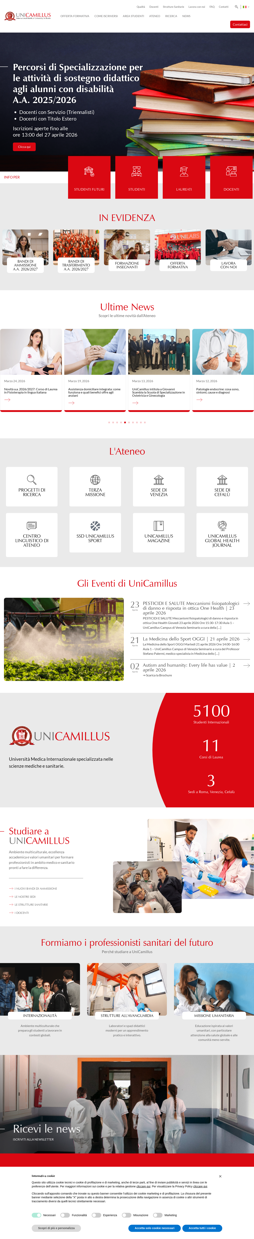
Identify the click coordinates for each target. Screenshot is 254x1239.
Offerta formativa (178, 265)
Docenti (153, 7)
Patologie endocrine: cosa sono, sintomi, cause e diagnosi (217, 390)
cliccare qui (143, 1186)
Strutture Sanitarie (173, 7)
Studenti (136, 189)
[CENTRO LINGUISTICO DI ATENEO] (32, 526)
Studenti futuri (89, 189)
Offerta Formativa (75, 16)
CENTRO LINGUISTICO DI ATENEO (31, 540)
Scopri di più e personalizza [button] (56, 1228)
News (186, 16)
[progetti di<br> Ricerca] (32, 480)
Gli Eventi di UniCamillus (127, 583)
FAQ (212, 7)
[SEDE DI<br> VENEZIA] (159, 480)
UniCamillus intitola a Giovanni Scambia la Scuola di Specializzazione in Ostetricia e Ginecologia (158, 392)
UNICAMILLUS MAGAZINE (158, 538)
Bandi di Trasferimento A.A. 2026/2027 (76, 265)
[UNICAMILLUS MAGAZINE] (159, 526)
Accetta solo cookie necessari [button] (154, 1228)
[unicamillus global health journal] (222, 526)
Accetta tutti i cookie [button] (202, 1228)
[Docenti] (231, 166)
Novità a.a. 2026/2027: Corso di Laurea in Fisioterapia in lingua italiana (30, 390)
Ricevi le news (46, 1129)
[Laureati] (184, 166)
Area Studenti (133, 16)
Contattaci (240, 24)
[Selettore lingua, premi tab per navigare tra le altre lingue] (246, 7)
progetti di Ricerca (31, 492)
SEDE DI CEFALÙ (222, 492)
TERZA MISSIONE (95, 492)
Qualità (141, 7)
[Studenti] (136, 166)
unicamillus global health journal (222, 540)
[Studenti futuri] (89, 166)
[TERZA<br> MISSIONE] (95, 480)
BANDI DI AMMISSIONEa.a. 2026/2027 (25, 265)
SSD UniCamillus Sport (95, 538)
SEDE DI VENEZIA (158, 492)
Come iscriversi (106, 16)
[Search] (236, 7)
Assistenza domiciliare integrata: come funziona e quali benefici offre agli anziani (94, 392)
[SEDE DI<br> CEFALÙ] (222, 480)
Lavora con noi (197, 7)
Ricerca (171, 16)
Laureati (184, 189)
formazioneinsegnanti (127, 265)
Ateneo (154, 16)
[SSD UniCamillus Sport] (95, 526)
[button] (109, 422)
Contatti (223, 7)
